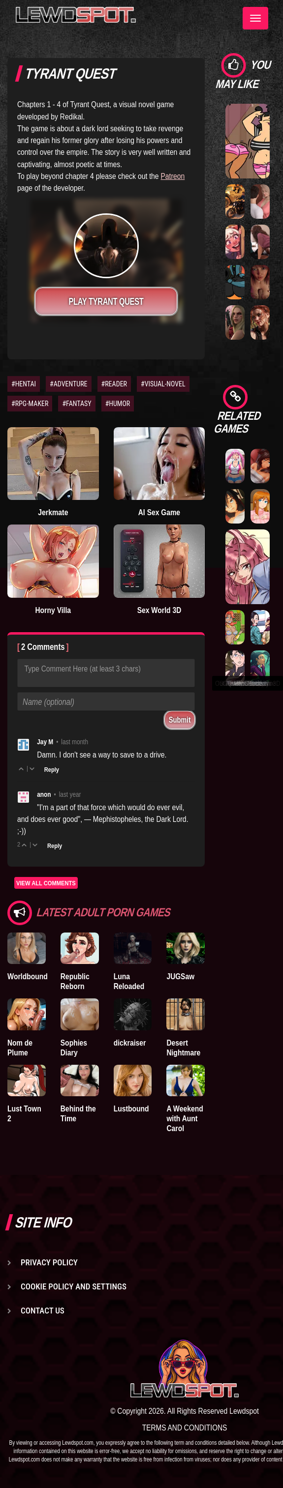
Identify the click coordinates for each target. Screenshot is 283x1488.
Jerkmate (53, 512)
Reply (51, 769)
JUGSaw (180, 976)
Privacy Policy (49, 1262)
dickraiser (130, 1043)
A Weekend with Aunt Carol (184, 1118)
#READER (114, 384)
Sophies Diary (74, 1047)
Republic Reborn (75, 981)
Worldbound (27, 976)
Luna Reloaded (129, 981)
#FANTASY (76, 404)
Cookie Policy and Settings (73, 1286)
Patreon (172, 176)
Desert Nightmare (183, 1047)
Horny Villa (53, 610)
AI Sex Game (159, 512)
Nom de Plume (19, 1047)
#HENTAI (23, 384)
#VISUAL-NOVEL (163, 384)
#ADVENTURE (68, 384)
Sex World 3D (159, 610)
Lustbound (131, 1108)
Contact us (42, 1310)
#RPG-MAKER (29, 404)
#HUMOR (117, 404)
